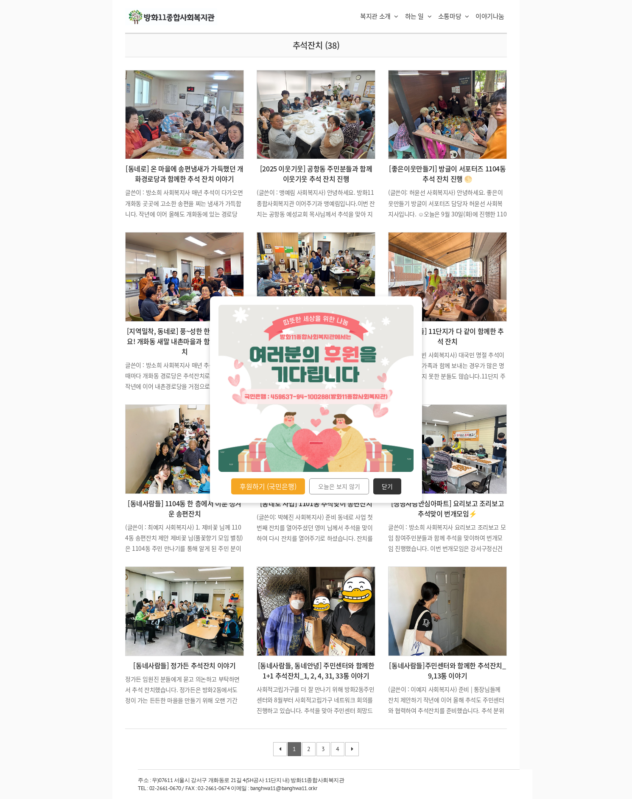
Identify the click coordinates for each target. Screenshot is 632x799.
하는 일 (418, 16)
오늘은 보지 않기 (339, 486)
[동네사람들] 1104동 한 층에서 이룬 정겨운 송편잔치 (184, 508)
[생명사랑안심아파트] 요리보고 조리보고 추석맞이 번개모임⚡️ (447, 508)
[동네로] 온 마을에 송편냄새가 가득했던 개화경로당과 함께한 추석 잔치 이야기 (184, 173)
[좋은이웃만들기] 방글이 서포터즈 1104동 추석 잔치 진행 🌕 (447, 173)
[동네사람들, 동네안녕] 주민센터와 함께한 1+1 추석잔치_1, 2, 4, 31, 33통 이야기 (316, 670)
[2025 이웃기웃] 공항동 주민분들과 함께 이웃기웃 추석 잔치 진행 (316, 173)
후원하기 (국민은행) (268, 486)
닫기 (387, 486)
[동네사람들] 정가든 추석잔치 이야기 (184, 665)
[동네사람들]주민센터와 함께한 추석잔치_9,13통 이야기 (447, 670)
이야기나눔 (489, 16)
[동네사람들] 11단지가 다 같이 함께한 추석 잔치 (447, 336)
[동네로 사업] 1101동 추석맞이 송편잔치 (316, 503)
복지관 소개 (379, 16)
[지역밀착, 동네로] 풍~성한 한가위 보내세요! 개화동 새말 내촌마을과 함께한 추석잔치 (184, 341)
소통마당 (453, 16)
